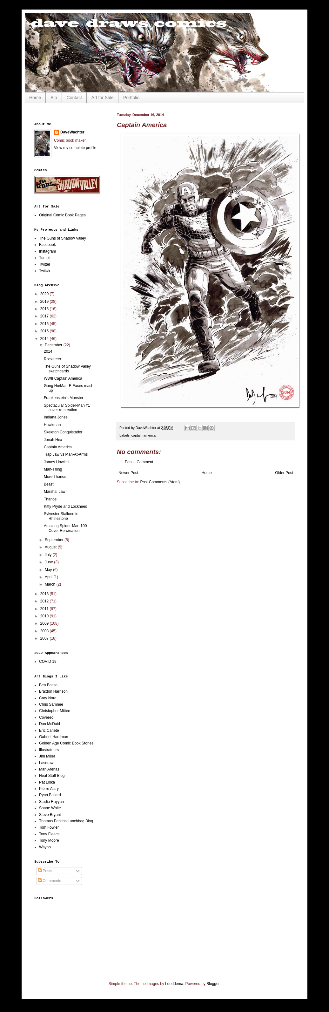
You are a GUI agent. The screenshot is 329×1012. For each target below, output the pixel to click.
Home (35, 97)
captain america (143, 435)
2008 (45, 631)
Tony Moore (49, 840)
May (49, 569)
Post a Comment (139, 462)
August (51, 547)
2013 (45, 594)
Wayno (45, 847)
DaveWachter (72, 132)
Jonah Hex (53, 440)
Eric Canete (49, 730)
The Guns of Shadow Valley (62, 238)
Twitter (44, 264)
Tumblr (45, 257)
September (54, 540)
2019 (45, 301)
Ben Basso (48, 685)
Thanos (50, 499)
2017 (45, 316)
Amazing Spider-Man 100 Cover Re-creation (65, 528)
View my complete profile (75, 148)
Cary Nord (48, 698)
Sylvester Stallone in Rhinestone (61, 516)
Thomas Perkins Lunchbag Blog (66, 821)
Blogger (212, 983)
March (51, 584)
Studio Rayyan (51, 801)
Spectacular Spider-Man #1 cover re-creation (67, 407)
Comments (49, 881)
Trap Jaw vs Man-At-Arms (66, 454)
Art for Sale (102, 97)
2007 (45, 638)
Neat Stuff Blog (52, 775)
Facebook (47, 244)
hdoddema (174, 983)
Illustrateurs (49, 750)
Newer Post (128, 473)
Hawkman (52, 425)
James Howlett (56, 462)
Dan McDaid (49, 724)
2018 (45, 309)
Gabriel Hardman (53, 737)
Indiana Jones (56, 417)
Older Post (284, 473)
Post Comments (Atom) (160, 482)
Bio (53, 97)
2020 (45, 294)
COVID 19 (48, 661)
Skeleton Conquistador (63, 432)
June (49, 562)
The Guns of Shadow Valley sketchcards (67, 368)
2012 (45, 601)
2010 (45, 616)
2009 (45, 623)
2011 (45, 609)
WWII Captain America (63, 378)
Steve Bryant (50, 814)
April (49, 577)
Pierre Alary (49, 788)
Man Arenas (49, 769)
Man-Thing (53, 469)
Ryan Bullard (50, 795)
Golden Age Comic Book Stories (66, 743)
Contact (74, 97)
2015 (45, 331)
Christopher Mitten (54, 711)
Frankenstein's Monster (63, 398)
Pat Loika (47, 782)
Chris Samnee (51, 704)
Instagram (47, 251)
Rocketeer (52, 359)
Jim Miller (47, 756)
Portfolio (131, 97)
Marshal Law (54, 491)
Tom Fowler (49, 827)
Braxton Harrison (53, 691)
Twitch (44, 270)
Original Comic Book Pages (62, 215)
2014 (45, 338)
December (54, 345)
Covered (46, 717)
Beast (49, 484)
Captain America (58, 447)
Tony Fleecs (49, 834)
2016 (45, 324)
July (49, 555)
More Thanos (55, 476)
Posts (45, 871)
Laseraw (46, 763)
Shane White (50, 808)
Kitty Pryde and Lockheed (65, 506)
